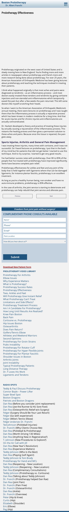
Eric (5, 506)
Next (51, 196)
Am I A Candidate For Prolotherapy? (22, 308)
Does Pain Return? (13, 329)
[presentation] (19, 249)
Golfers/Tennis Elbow (14, 332)
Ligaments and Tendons (16, 374)
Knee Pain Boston (12, 314)
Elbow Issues (10, 278)
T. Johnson (8, 439)
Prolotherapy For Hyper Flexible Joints (23, 350)
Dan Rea (7, 403)
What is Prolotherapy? (15, 284)
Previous (17, 196)
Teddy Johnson (11, 451)
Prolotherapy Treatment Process (20, 305)
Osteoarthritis (10, 326)
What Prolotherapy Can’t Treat (19, 299)
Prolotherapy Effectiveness (17, 290)
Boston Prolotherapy (14, 4)
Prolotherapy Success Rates (17, 287)
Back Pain (8, 317)
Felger (6, 412)
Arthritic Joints (11, 359)
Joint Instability (11, 362)
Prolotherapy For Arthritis (16, 275)
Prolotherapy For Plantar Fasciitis (20, 353)
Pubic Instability (11, 344)
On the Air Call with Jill (15, 442)
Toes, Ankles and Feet (14, 293)
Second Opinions (12, 338)
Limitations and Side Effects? (18, 302)
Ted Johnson (9, 424)
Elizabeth (8, 503)
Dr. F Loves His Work (14, 371)
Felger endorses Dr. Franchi (17, 421)
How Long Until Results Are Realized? (23, 311)
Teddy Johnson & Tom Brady (18, 458)
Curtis (6, 500)
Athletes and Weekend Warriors (20, 335)
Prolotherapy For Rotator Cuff (19, 347)
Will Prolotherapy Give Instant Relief (22, 296)
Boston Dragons (11, 397)
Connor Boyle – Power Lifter (18, 391)
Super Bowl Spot (12, 394)
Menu (65, 5)
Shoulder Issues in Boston (17, 356)
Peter (6, 497)
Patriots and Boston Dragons (18, 400)
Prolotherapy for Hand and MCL (20, 461)
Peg (5, 509)
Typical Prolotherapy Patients (18, 365)
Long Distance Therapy (15, 368)
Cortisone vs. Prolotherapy (17, 320)
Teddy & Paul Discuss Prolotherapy (21, 388)
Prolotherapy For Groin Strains (19, 341)
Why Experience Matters (16, 281)
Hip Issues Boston (12, 323)
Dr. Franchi (9, 427)
